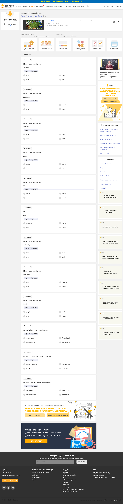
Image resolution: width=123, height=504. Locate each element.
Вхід (112, 6)
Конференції (36, 477)
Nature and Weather (106, 139)
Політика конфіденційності (113, 500)
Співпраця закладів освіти (11, 475)
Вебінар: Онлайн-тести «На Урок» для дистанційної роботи (109, 74)
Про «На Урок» (7, 473)
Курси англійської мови (70, 491)
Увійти (10, 26)
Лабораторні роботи (69, 480)
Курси (34, 480)
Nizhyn (102, 168)
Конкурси (68, 6)
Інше (83, 6)
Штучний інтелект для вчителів (73, 489)
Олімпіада (76, 6)
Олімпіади (65, 487)
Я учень (106, 6)
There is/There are (105, 164)
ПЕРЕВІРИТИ (82, 462)
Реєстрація (118, 6)
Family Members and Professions (110, 143)
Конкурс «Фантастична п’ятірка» (104, 477)
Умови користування (98, 500)
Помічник (40, 6)
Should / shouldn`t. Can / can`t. (109, 135)
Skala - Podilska (104, 172)
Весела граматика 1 (106, 184)
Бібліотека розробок (69, 475)
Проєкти (65, 482)
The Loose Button (105, 176)
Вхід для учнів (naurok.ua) (101, 473)
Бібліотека (26, 6)
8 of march (103, 188)
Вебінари (35, 475)
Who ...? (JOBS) (104, 153)
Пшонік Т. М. (50, 21)
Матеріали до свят (99, 475)
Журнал (18, 6)
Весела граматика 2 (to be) (108, 180)
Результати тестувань (43, 36)
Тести (33, 6)
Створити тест (36, 441)
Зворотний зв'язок (10, 480)
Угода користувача (85, 500)
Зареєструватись (10, 20)
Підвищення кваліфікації (55, 6)
